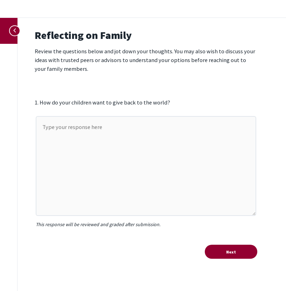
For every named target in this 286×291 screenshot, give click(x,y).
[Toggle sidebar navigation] (12, 31)
